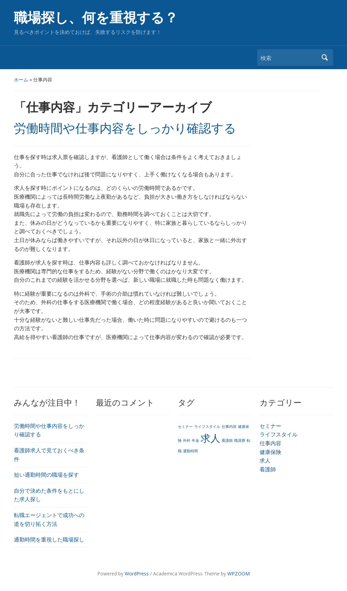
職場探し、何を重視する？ (96, 18)
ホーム (21, 79)
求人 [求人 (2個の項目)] (210, 438)
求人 (265, 460)
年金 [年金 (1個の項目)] (195, 440)
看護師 (268, 469)
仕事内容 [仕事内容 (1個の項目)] (229, 426)
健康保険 (270, 452)
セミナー (270, 426)
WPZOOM (238, 573)
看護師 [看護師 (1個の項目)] (227, 440)
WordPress (137, 573)
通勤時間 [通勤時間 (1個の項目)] (190, 451)
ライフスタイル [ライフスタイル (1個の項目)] (207, 426)
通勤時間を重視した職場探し (49, 539)
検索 (325, 57)
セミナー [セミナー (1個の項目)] (185, 426)
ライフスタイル (279, 434)
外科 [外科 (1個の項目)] (186, 440)
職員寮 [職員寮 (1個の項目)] (239, 440)
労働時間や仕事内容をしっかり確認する (125, 128)
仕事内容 (270, 443)
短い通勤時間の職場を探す (46, 474)
